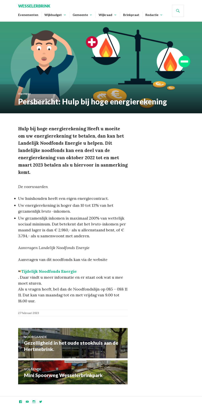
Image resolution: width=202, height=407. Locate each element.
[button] (47, 271)
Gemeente (80, 15)
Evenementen (28, 15)
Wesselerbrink (34, 6)
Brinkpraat (131, 15)
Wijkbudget (53, 15)
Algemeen (24, 93)
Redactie (151, 15)
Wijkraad (105, 15)
